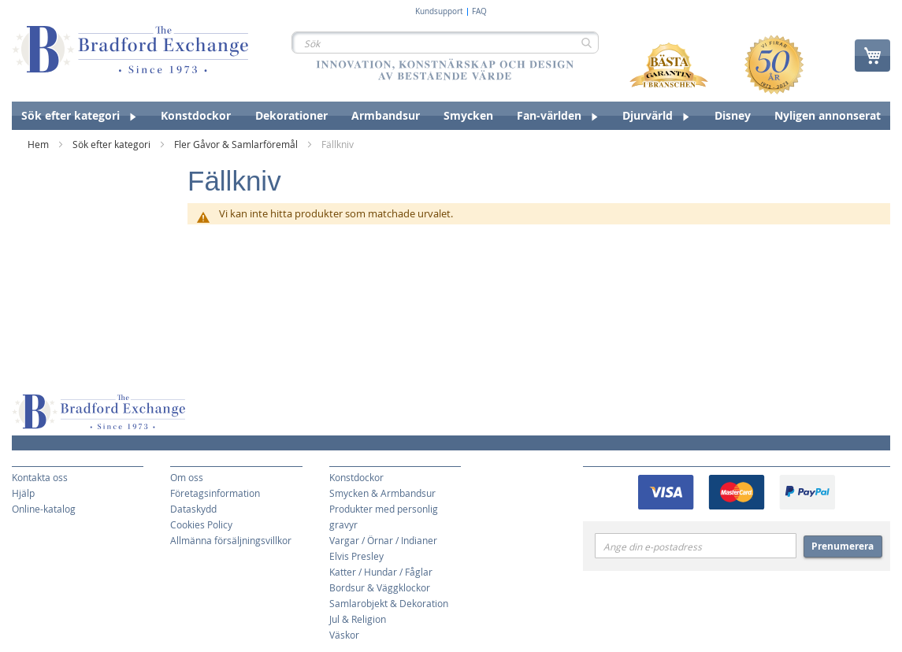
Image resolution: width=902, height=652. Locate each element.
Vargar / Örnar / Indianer (383, 540)
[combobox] (445, 42)
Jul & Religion (357, 619)
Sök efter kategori (112, 144)
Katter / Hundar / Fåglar (380, 571)
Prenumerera (842, 546)
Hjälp (23, 493)
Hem (39, 144)
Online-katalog (44, 508)
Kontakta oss (40, 477)
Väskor (344, 634)
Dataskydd (193, 508)
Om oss (186, 477)
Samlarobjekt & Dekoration (388, 603)
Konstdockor (356, 477)
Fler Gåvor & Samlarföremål (237, 144)
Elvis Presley (356, 556)
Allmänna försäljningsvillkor (230, 540)
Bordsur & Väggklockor (379, 587)
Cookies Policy (201, 524)
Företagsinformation (215, 493)
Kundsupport (439, 12)
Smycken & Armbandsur (382, 493)
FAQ (479, 12)
